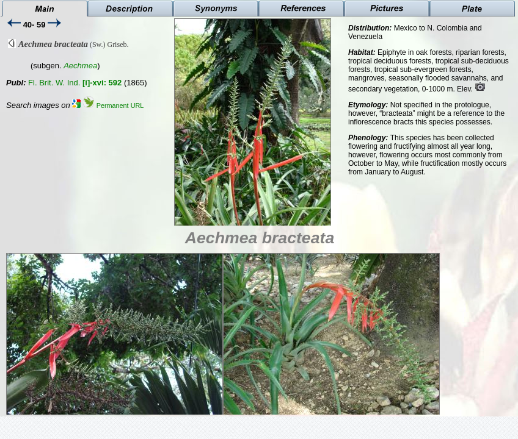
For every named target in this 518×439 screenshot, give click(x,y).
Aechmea (80, 65)
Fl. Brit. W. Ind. (75, 82)
